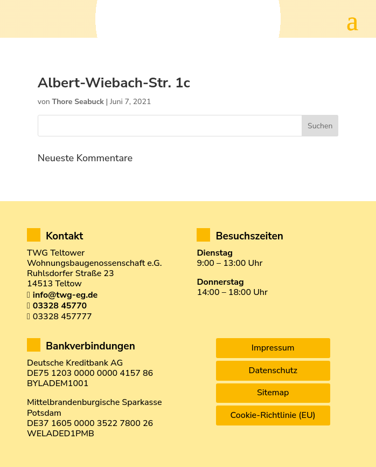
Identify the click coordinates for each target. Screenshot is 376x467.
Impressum (273, 348)
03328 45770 (60, 306)
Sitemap (273, 393)
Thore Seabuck (77, 102)
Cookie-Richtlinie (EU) (273, 415)
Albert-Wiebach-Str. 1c (114, 82)
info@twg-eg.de (65, 295)
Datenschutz (272, 370)
